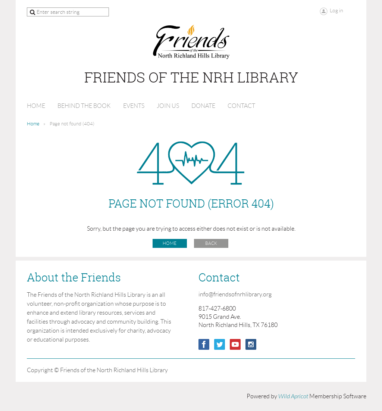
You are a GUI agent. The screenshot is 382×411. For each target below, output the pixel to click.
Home (33, 124)
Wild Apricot (293, 396)
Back (211, 243)
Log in (336, 10)
